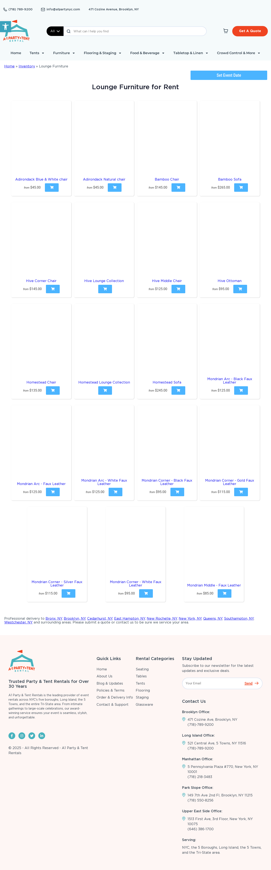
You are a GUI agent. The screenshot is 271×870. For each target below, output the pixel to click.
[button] (5, 26)
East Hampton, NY (129, 619)
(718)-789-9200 (201, 725)
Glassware (144, 705)
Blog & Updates (110, 683)
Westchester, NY (18, 622)
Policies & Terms (110, 690)
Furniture (64, 53)
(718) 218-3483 (200, 777)
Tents (37, 53)
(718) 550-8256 (200, 800)
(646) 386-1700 (201, 829)
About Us (104, 676)
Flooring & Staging (103, 53)
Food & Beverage (147, 53)
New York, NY (190, 619)
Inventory (27, 66)
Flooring (143, 690)
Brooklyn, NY (75, 619)
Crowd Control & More (239, 53)
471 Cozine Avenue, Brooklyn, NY (113, 9)
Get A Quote (250, 31)
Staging (142, 697)
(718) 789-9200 (20, 9)
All (55, 31)
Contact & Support (113, 705)
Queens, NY (212, 619)
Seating (142, 669)
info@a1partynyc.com (63, 9)
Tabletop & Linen (191, 53)
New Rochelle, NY (162, 619)
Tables (141, 676)
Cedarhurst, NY (99, 619)
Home (16, 53)
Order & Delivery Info (115, 697)
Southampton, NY (239, 619)
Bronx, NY (54, 619)
